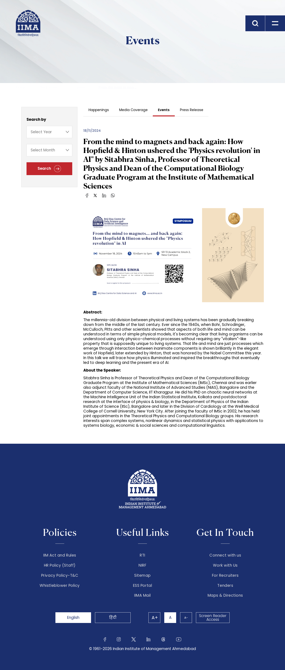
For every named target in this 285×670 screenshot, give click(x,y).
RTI (142, 555)
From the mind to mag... (118, 87)
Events (79, 87)
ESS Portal (142, 585)
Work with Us (225, 565)
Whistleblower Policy (60, 585)
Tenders (225, 585)
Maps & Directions (225, 595)
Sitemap (142, 575)
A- (186, 617)
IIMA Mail (142, 595)
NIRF (142, 565)
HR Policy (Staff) (60, 565)
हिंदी (113, 617)
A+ (155, 617)
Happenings (98, 110)
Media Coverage (133, 110)
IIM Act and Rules (59, 555)
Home (20, 87)
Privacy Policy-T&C (59, 575)
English (73, 617)
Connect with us (225, 555)
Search (49, 168)
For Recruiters (225, 575)
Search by (36, 119)
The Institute (48, 87)
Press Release (191, 110)
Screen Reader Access (212, 617)
